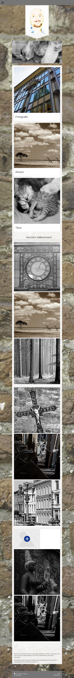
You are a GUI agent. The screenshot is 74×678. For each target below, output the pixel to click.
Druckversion (18, 673)
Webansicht (56, 675)
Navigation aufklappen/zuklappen (37, 2)
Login (58, 673)
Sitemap (25, 673)
